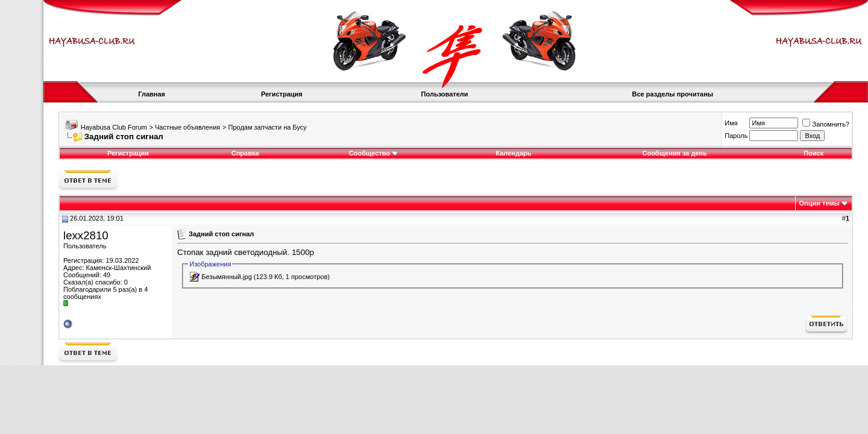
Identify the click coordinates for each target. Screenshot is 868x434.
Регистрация (282, 94)
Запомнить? (825, 124)
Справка (245, 153)
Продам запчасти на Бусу (267, 127)
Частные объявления (187, 127)
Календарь (513, 153)
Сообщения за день (674, 153)
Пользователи (444, 94)
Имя (731, 123)
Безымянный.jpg (226, 276)
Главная (151, 94)
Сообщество (373, 153)
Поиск (813, 153)
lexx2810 (85, 235)
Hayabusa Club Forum (114, 127)
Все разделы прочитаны (673, 94)
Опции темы (819, 203)
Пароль (736, 135)
